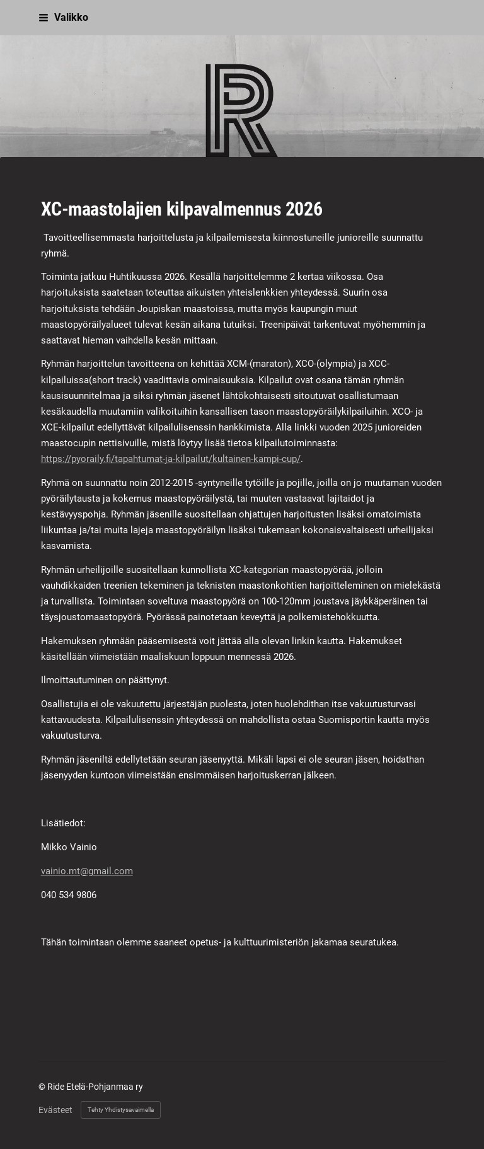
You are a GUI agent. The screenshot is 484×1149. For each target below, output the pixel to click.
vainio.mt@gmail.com (87, 871)
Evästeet (55, 1110)
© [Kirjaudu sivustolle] (42, 1087)
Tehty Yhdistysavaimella (121, 1109)
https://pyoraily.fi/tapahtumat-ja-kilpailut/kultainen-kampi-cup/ (171, 459)
